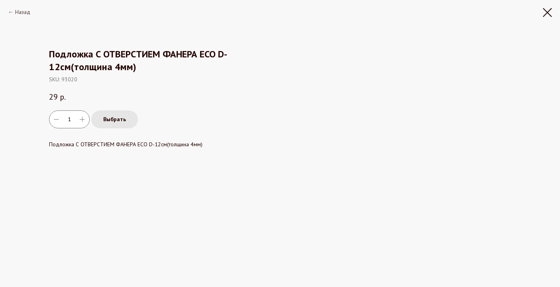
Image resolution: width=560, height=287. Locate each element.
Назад (22, 12)
